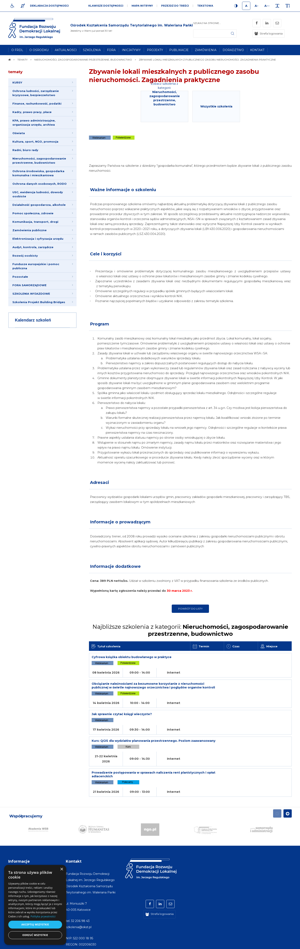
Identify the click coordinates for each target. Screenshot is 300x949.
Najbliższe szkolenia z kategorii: (190, 630)
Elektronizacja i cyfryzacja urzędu (37, 238)
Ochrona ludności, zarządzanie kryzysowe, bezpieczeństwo (35, 93)
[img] (131, 28)
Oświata (18, 133)
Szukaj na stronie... (207, 23)
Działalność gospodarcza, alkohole (39, 204)
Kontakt (74, 817)
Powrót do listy (190, 608)
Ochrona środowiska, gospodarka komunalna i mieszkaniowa (38, 173)
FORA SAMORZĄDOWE (29, 285)
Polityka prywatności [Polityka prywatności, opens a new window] (43, 916)
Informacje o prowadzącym (120, 521)
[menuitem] (17, 50)
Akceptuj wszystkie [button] (35, 924)
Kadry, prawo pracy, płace (32, 112)
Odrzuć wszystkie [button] (35, 935)
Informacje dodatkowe (115, 566)
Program (99, 323)
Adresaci (99, 482)
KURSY (17, 82)
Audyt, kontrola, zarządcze (32, 247)
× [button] (61, 869)
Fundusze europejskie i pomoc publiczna (35, 266)
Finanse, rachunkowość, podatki (36, 103)
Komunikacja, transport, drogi (35, 221)
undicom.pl (283, 943)
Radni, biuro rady (25, 150)
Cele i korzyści (105, 253)
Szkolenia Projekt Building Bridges (38, 302)
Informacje (19, 817)
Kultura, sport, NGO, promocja (35, 141)
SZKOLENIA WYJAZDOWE (31, 293)
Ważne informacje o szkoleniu (123, 189)
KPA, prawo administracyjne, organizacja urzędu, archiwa (33, 122)
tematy (15, 72)
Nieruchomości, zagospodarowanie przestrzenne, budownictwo (39, 160)
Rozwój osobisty (25, 255)
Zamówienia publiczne (29, 230)
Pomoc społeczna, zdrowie (32, 213)
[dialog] (35, 905)
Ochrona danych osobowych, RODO (39, 183)
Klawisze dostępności (105, 5)
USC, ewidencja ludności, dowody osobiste (37, 194)
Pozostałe (20, 276)
